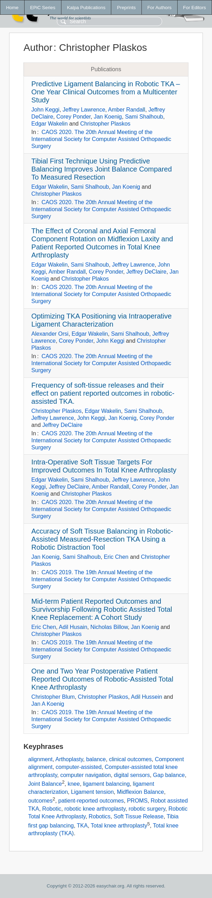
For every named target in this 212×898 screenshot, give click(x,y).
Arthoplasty (69, 759)
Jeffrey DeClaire (146, 272)
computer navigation (85, 775)
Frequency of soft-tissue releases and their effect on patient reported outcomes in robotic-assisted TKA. (102, 393)
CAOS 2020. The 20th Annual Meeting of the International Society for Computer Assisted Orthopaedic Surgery (101, 139)
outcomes (40, 801)
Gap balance (169, 775)
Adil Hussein (146, 697)
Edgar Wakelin (49, 124)
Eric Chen (116, 557)
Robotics (100, 816)
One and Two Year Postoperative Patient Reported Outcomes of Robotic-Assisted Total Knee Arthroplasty (102, 679)
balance (96, 759)
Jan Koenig (108, 117)
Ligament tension (92, 792)
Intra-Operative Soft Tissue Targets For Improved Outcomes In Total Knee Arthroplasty (103, 466)
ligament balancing (106, 784)
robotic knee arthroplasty (94, 809)
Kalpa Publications (86, 7)
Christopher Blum (53, 697)
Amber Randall (126, 110)
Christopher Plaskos (105, 124)
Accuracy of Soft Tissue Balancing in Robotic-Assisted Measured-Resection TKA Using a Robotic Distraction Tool (102, 539)
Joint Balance (45, 784)
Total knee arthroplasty (119, 826)
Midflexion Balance (140, 792)
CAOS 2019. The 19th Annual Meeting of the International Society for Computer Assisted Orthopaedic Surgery (101, 579)
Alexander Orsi (49, 334)
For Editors (194, 7)
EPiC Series (42, 7)
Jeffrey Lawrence (83, 110)
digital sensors (132, 775)
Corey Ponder (73, 117)
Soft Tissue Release (139, 816)
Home (12, 7)
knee (74, 784)
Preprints (126, 7)
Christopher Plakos (85, 279)
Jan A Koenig (47, 704)
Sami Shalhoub (144, 117)
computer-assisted (79, 767)
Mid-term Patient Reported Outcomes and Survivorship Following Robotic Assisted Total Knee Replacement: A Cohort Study (101, 609)
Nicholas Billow (109, 627)
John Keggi (45, 110)
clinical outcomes (130, 759)
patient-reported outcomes (91, 801)
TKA (82, 826)
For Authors (159, 7)
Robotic (51, 809)
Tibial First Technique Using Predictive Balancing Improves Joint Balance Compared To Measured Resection (101, 169)
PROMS (137, 801)
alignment (40, 759)
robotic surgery (146, 809)
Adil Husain (73, 627)
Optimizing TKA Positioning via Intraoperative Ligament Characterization (101, 320)
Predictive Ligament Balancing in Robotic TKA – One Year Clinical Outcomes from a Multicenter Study (105, 92)
